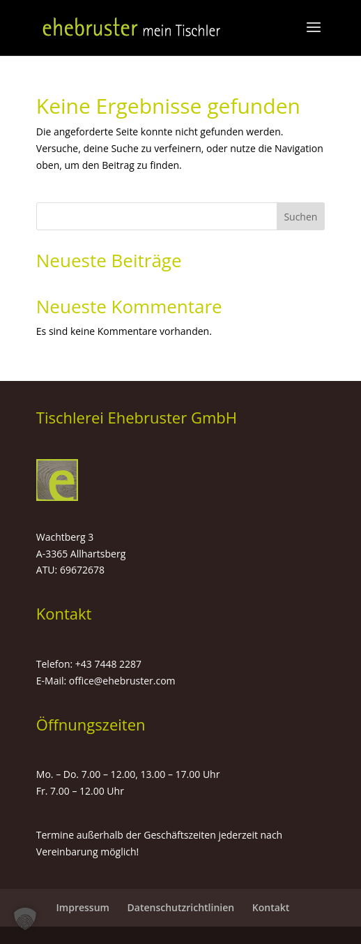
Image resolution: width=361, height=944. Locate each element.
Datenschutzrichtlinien (181, 907)
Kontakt (271, 907)
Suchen (300, 216)
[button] (25, 919)
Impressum (82, 907)
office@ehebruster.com (122, 680)
